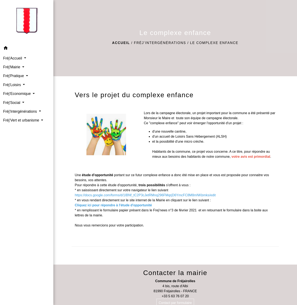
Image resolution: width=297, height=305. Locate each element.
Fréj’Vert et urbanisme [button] (21, 120)
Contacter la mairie (175, 273)
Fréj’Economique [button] (17, 94)
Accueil (121, 43)
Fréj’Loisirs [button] (12, 85)
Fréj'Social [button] (12, 103)
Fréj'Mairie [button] (12, 67)
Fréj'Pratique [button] (14, 76)
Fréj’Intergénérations (160, 43)
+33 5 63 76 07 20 (175, 296)
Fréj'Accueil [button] (13, 58)
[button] (26, 49)
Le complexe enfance (214, 43)
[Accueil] (26, 22)
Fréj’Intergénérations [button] (20, 111)
